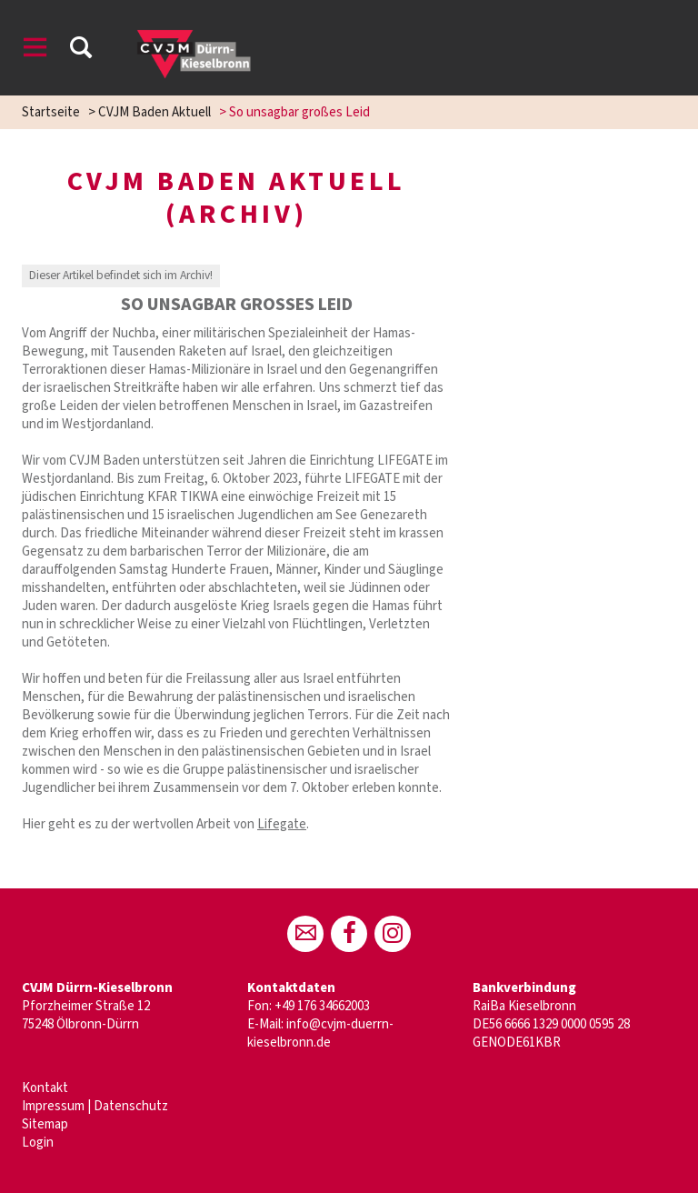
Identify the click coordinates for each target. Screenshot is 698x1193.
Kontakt (45, 1088)
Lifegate (281, 824)
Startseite (51, 112)
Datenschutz (131, 1106)
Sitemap (45, 1124)
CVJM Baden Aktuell (154, 112)
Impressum (53, 1106)
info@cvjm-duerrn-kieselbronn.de (320, 1033)
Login (38, 1142)
